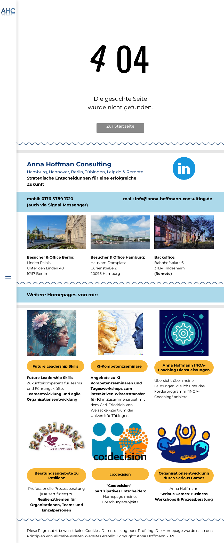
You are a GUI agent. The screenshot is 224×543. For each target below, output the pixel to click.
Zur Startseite (120, 126)
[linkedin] (184, 169)
